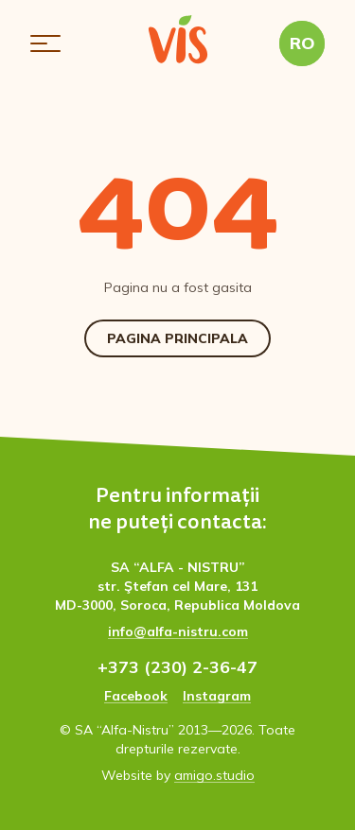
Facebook (136, 695)
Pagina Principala (177, 338)
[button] (45, 43)
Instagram (217, 695)
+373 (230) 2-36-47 (177, 667)
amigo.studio (214, 775)
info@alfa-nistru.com (178, 631)
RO (302, 43)
